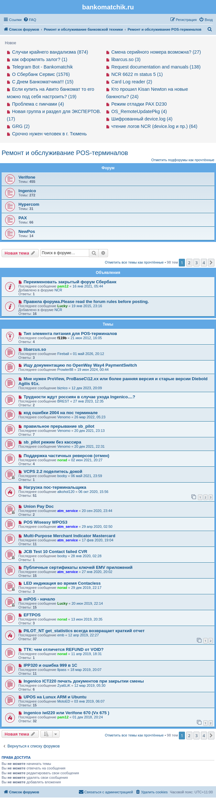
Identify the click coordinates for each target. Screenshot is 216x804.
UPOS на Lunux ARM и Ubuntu (55, 696)
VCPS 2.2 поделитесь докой (53, 471)
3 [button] (196, 263)
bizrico (62, 388)
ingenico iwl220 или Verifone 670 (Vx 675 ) (66, 712)
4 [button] (204, 263)
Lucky (62, 306)
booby (62, 476)
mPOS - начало (39, 599)
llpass (61, 670)
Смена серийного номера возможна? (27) (156, 52)
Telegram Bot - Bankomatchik (42, 66)
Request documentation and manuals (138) (155, 66)
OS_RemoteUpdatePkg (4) (139, 111)
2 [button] (189, 263)
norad (62, 460)
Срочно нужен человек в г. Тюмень (49, 133)
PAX (22, 217)
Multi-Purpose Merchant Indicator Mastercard (69, 535)
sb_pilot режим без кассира (52, 442)
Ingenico (27, 190)
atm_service (67, 511)
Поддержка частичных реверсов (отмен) (66, 455)
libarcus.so (35, 349)
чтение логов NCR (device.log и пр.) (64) (154, 126)
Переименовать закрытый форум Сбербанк (70, 281)
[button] (211, 262)
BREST (63, 401)
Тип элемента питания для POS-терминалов (70, 333)
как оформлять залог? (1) (39, 59)
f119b (62, 338)
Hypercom (28, 204)
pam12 (63, 286)
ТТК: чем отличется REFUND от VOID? (64, 649)
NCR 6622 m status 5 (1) (137, 74)
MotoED (63, 701)
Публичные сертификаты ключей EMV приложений (78, 567)
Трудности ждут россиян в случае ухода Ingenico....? (79, 396)
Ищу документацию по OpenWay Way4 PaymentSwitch (80, 365)
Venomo (63, 417)
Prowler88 (65, 369)
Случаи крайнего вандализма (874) (50, 52)
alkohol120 (65, 492)
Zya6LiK (63, 685)
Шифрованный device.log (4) (141, 118)
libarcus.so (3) (125, 59)
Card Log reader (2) (131, 81)
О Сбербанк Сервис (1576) (41, 74)
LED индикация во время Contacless (62, 583)
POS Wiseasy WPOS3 (45, 522)
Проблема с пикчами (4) (38, 104)
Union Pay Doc (39, 506)
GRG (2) (20, 126)
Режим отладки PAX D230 (139, 104)
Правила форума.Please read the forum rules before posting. (86, 301)
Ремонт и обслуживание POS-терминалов (65, 152)
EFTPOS (32, 614)
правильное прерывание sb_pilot (59, 426)
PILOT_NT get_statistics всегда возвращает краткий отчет (84, 630)
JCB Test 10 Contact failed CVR (55, 551)
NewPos (26, 231)
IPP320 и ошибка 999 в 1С (50, 665)
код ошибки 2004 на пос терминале (61, 412)
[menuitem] (29, 20)
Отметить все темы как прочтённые (134, 262)
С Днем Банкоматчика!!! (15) (42, 81)
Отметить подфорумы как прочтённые (182, 160)
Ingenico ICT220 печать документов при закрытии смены (84, 681)
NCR (58, 290)
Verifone (26, 177)
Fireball (63, 354)
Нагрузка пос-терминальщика (55, 487)
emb (60, 635)
